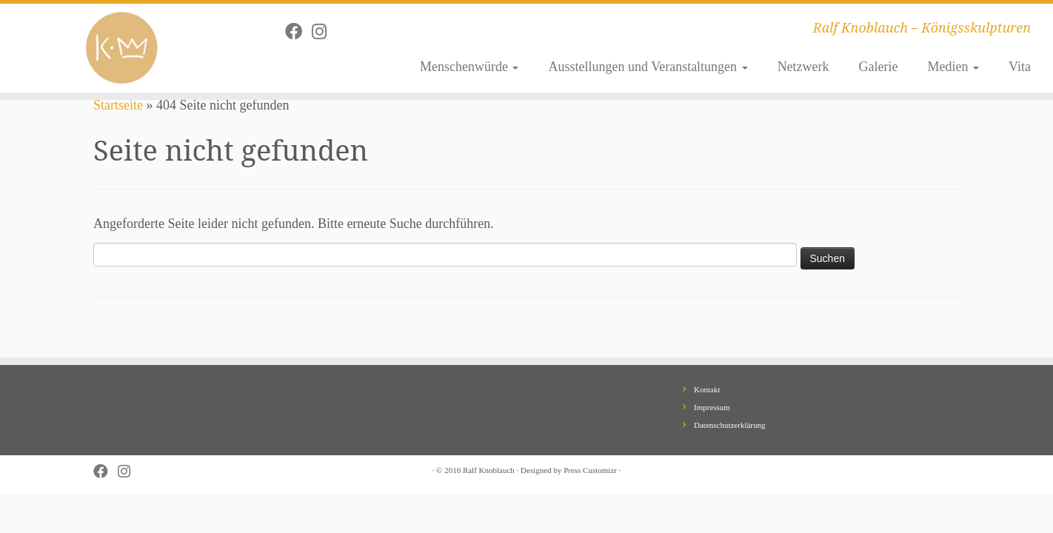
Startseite (118, 105)
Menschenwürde (469, 66)
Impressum (712, 407)
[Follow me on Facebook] (298, 31)
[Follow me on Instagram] (324, 31)
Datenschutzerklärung (730, 424)
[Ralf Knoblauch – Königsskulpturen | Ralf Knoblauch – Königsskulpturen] (121, 48)
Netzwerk (803, 66)
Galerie (878, 66)
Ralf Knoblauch (489, 470)
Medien (953, 66)
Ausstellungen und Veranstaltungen (647, 66)
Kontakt (707, 389)
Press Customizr (590, 470)
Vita (1020, 66)
